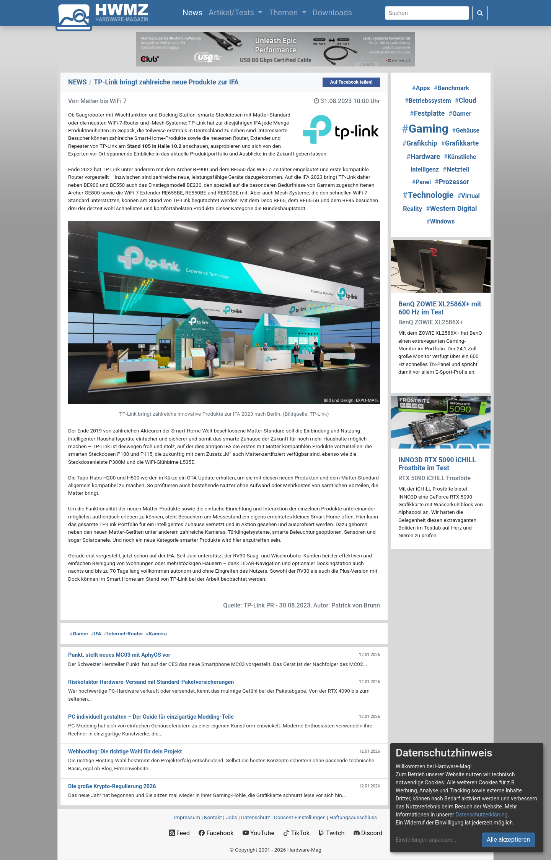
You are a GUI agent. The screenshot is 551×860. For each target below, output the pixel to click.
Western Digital (451, 208)
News (194, 11)
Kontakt (213, 817)
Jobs (231, 817)
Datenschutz (255, 817)
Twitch (331, 833)
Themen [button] (284, 12)
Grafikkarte (460, 143)
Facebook (216, 833)
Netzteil (456, 169)
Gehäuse (465, 130)
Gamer (79, 633)
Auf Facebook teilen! (351, 82)
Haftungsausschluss (353, 817)
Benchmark (451, 88)
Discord (368, 833)
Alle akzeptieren (508, 839)
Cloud (465, 100)
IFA (96, 633)
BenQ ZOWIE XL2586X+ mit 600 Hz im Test (439, 308)
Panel (421, 182)
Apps (421, 88)
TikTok (296, 833)
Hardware (423, 156)
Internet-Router (123, 633)
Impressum (187, 817)
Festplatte (427, 113)
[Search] (427, 13)
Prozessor (452, 182)
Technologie (428, 195)
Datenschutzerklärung (481, 814)
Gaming (425, 128)
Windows (441, 221)
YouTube (258, 833)
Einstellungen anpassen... (426, 840)
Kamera (156, 633)
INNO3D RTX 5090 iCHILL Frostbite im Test (437, 464)
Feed (179, 833)
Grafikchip (420, 143)
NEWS (77, 82)
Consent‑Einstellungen (300, 817)
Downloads (332, 12)
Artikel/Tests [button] (232, 12)
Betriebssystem (428, 100)
